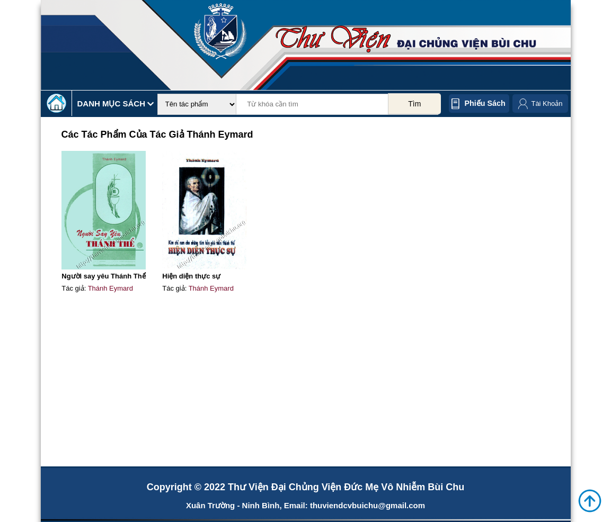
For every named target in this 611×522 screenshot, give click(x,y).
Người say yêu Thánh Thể (103, 276)
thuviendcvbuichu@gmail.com (367, 505)
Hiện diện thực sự (191, 276)
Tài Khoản (546, 103)
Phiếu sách (485, 103)
